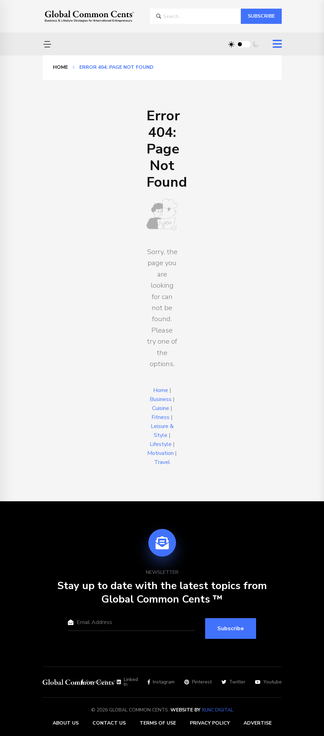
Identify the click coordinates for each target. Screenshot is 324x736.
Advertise (258, 723)
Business (161, 399)
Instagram (161, 682)
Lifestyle (161, 444)
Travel (162, 462)
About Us (66, 723)
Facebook (94, 682)
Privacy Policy (210, 723)
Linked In (127, 682)
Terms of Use (158, 723)
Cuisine (160, 408)
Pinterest (198, 682)
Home (60, 67)
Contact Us (109, 723)
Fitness (160, 417)
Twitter (233, 682)
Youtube (268, 682)
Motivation (160, 453)
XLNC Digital (217, 710)
